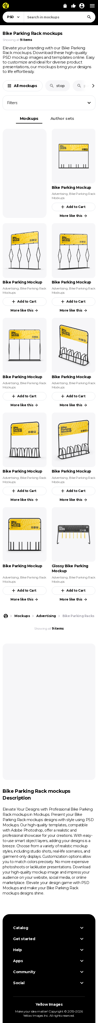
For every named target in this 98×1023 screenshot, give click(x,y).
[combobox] (59, 17)
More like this (74, 216)
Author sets (62, 118)
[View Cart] (65, 6)
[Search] (89, 17)
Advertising (60, 194)
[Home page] (6, 616)
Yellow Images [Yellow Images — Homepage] (49, 1004)
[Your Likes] (73, 6)
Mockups (29, 118)
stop (57, 85)
